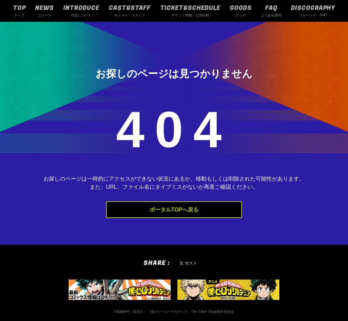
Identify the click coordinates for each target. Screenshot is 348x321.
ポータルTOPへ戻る (174, 210)
